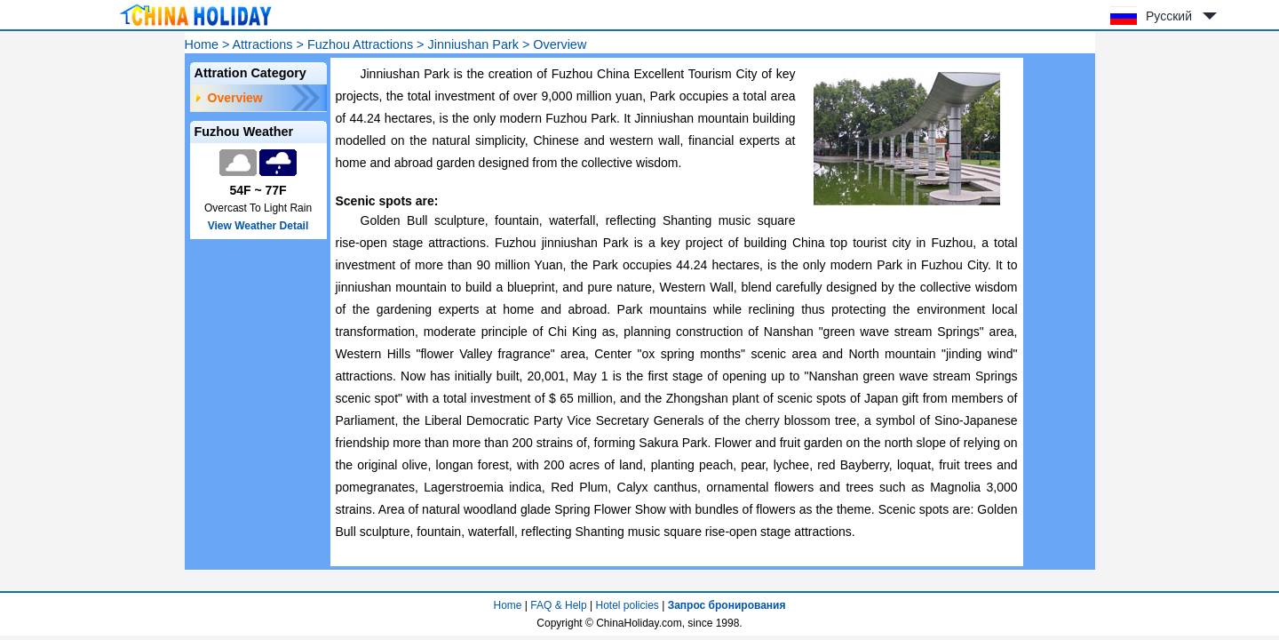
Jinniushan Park (472, 44)
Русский (1169, 16)
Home (201, 44)
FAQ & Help (558, 605)
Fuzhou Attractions (360, 44)
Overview (235, 98)
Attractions (263, 44)
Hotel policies (626, 605)
